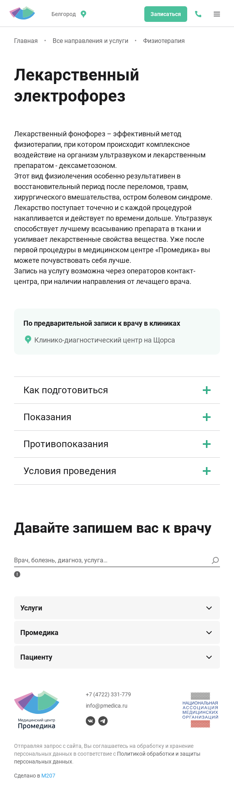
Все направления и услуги (90, 41)
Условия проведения (117, 471)
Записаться (166, 14)
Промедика (117, 632)
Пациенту (117, 657)
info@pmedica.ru (107, 706)
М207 (48, 775)
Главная (26, 41)
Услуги (117, 608)
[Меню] (217, 14)
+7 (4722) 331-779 (108, 694)
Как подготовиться (117, 390)
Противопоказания (117, 444)
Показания (117, 417)
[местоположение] (68, 14)
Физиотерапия (164, 41)
